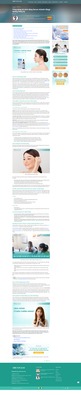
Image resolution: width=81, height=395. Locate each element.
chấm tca (35, 197)
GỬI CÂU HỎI (60, 73)
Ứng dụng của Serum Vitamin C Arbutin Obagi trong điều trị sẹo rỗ (25, 41)
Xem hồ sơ (49, 22)
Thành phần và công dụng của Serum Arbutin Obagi (22, 36)
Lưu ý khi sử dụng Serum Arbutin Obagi (20, 39)
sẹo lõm (41, 122)
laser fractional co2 (16, 131)
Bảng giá (49, 7)
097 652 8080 (17, 379)
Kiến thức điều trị (55, 7)
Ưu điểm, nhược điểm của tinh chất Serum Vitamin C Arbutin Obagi (25, 38)
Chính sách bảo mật (59, 384)
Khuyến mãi (61, 7)
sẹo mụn (16, 231)
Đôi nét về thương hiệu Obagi (18, 33)
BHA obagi (17, 87)
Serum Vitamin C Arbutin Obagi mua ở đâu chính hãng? (23, 43)
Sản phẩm (39, 7)
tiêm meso (39, 197)
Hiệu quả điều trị (44, 7)
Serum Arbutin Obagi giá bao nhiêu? (20, 42)
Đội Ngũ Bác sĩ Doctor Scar (21, 19)
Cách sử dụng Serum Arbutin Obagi (19, 37)
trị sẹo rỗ (46, 101)
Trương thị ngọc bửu (35, 21)
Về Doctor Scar (30, 7)
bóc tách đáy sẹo (45, 130)
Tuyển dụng (66, 7)
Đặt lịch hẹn (49, 24)
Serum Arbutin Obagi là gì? (18, 34)
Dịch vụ (35, 7)
